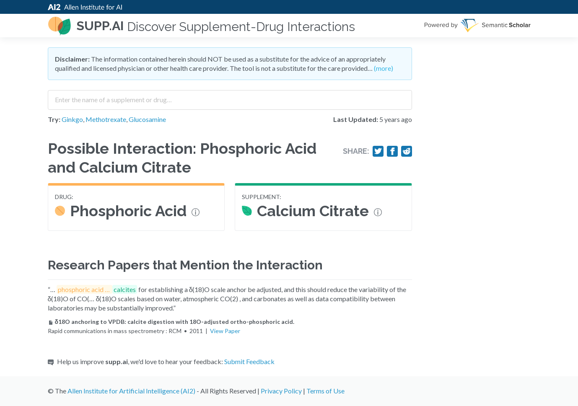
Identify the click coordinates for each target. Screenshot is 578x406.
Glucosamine (147, 119)
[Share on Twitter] (378, 151)
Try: (54, 119)
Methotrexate (106, 119)
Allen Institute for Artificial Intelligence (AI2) (131, 391)
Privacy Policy (281, 391)
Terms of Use (325, 391)
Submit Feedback (249, 361)
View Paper (225, 330)
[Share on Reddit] (406, 151)
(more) (383, 68)
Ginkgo (72, 119)
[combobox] (230, 96)
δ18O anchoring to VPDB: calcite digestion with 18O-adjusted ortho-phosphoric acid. (171, 321)
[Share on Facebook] (392, 151)
